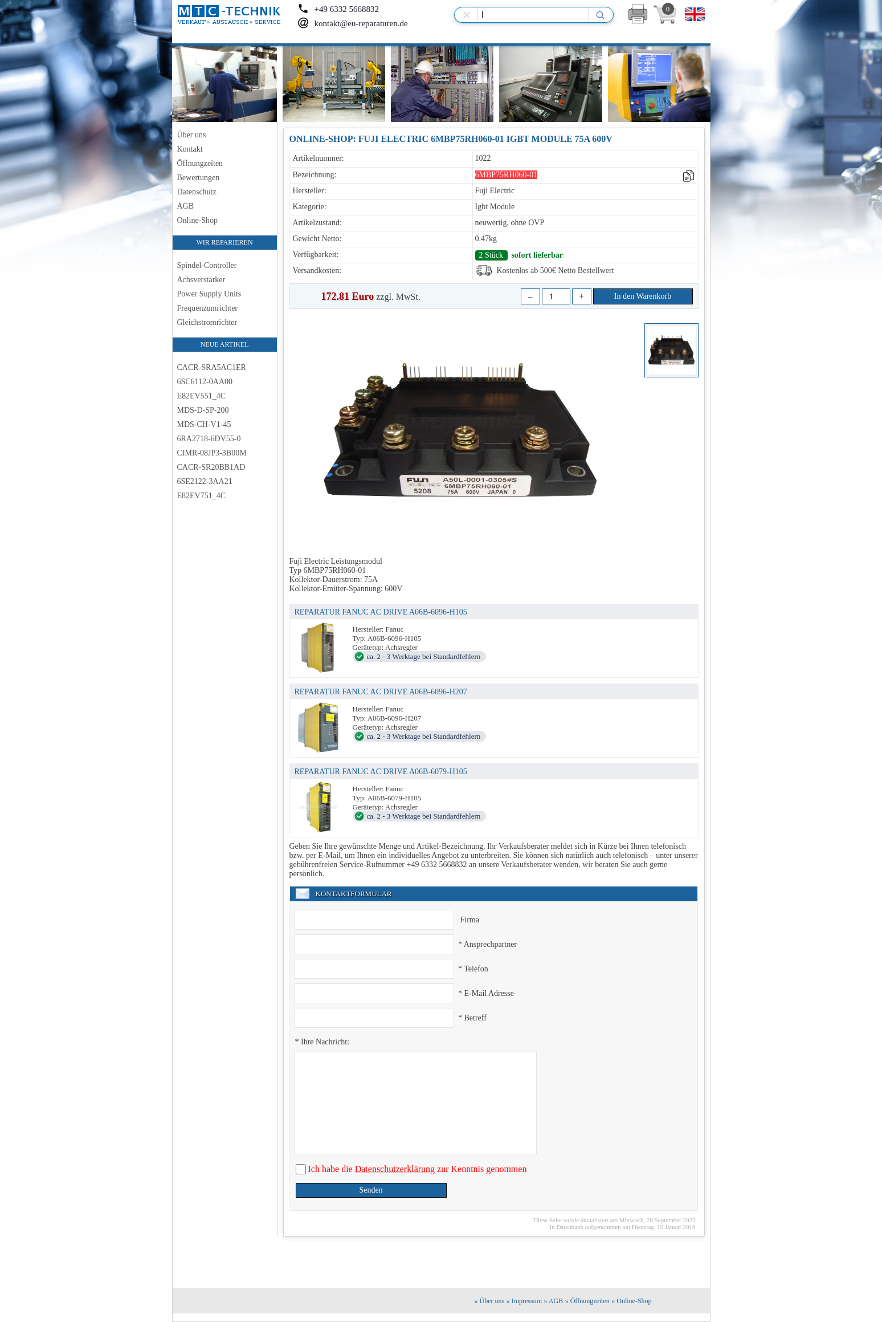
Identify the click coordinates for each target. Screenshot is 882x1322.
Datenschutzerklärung (395, 1169)
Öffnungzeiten (200, 163)
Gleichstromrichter (207, 322)
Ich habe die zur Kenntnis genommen (416, 1169)
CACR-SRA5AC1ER (211, 367)
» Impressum (524, 1301)
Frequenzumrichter (207, 308)
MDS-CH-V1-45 (204, 424)
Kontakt (190, 149)
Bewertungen (198, 177)
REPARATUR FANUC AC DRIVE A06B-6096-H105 (381, 612)
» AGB (554, 1301)
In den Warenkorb (642, 296)
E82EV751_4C (201, 495)
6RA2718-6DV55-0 (209, 438)
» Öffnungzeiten (587, 1301)
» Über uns (490, 1301)
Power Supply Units (209, 294)
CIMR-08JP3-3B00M (212, 453)
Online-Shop (197, 220)
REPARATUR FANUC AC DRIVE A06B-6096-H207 (381, 692)
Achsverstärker (201, 279)
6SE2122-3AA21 (204, 481)
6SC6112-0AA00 (205, 381)
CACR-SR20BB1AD (211, 467)
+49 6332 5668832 (338, 9)
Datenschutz (197, 192)
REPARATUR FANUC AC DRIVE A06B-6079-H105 (381, 771)
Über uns (191, 135)
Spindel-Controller (207, 265)
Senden (370, 1190)
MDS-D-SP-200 (203, 410)
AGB (185, 206)
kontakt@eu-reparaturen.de (352, 23)
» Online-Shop (631, 1301)
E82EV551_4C (201, 396)
